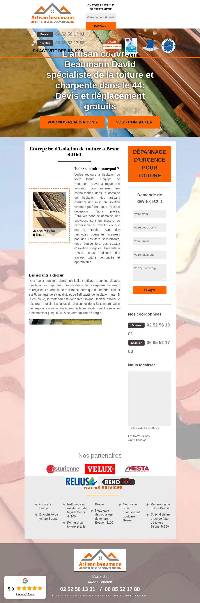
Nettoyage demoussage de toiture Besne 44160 (104, 516)
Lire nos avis (25, 594)
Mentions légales (131, 595)
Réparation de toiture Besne (160, 506)
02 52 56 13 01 (61, 34)
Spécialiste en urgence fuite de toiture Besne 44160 (160, 520)
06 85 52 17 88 (61, 42)
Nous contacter (134, 122)
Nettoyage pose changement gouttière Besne (131, 512)
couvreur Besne (45, 506)
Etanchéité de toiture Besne (48, 516)
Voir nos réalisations (72, 122)
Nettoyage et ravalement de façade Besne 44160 (77, 510)
